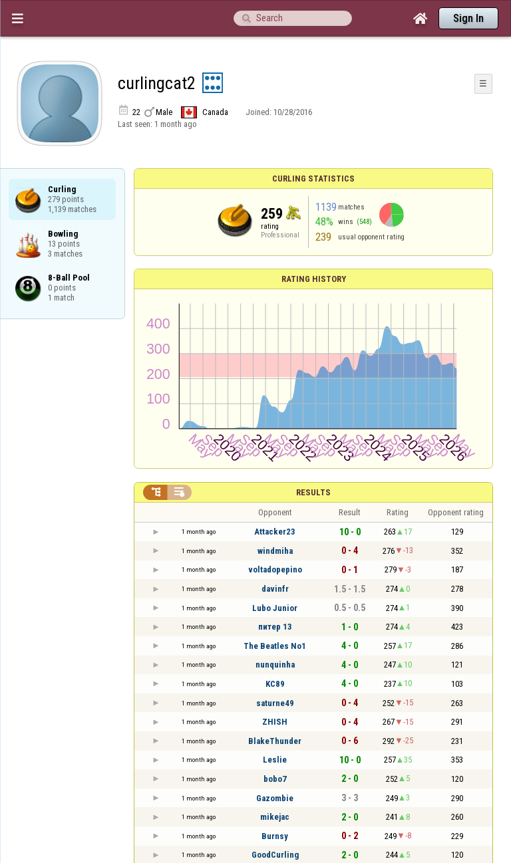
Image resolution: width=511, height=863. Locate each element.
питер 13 (275, 627)
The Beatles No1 (275, 646)
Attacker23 (274, 532)
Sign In (468, 18)
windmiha (275, 551)
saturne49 (275, 703)
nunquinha (275, 665)
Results (313, 492)
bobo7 (275, 779)
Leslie (275, 760)
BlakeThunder (274, 741)
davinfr (275, 589)
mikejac (274, 817)
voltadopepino (275, 569)
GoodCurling (275, 855)
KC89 (275, 684)
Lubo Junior (274, 608)
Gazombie (274, 798)
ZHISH (274, 722)
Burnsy (274, 836)
